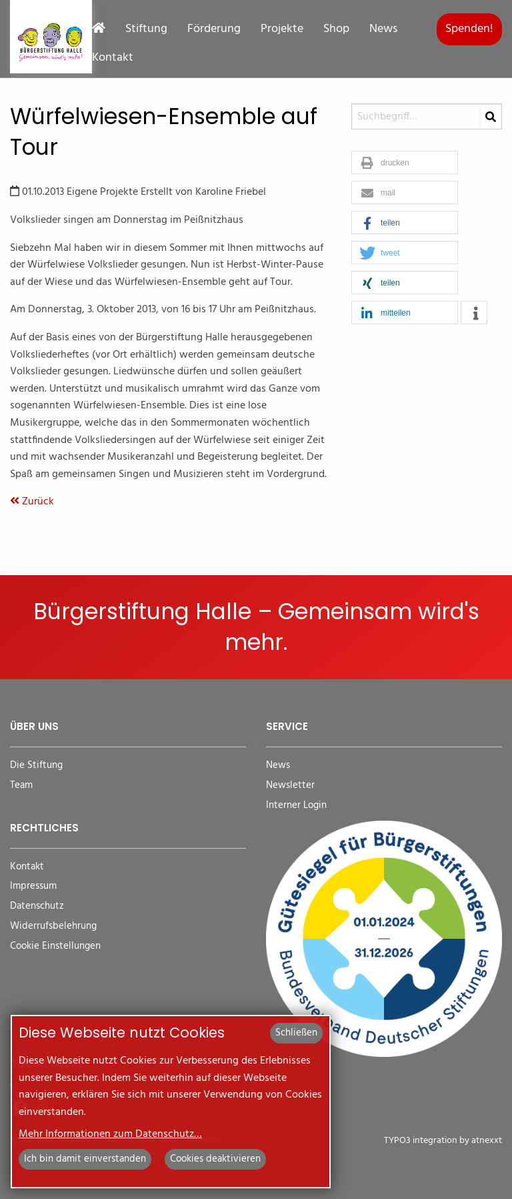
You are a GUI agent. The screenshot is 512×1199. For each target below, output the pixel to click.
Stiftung (146, 29)
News (383, 29)
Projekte (282, 29)
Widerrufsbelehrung (53, 926)
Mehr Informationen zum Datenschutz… (110, 1134)
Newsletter (290, 786)
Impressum (33, 886)
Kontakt (112, 58)
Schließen (296, 1033)
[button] (404, 163)
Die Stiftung (36, 766)
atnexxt (486, 1140)
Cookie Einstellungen (55, 946)
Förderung (214, 29)
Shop (336, 29)
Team (21, 786)
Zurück (32, 501)
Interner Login (296, 806)
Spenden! (469, 29)
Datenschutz (37, 906)
